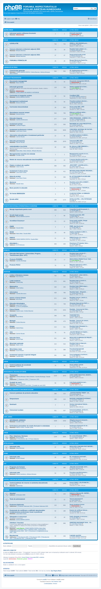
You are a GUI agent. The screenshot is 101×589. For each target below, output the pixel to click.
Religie (12, 326)
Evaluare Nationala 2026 (24, 506)
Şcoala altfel (14, 199)
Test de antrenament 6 (76, 499)
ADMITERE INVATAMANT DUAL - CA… (81, 522)
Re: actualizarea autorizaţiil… (78, 456)
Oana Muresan (20, 448)
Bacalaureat (14, 535)
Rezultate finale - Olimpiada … (79, 292)
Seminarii (13, 404)
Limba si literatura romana (19, 275)
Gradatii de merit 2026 (24, 385)
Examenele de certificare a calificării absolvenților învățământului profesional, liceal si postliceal (27, 511)
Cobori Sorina (20, 166)
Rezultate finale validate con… (79, 49)
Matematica (14, 286)
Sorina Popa (19, 339)
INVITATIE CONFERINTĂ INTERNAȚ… (81, 398)
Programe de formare (17, 467)
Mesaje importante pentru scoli (21, 209)
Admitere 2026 (22, 529)
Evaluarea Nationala (17, 505)
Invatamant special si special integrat (23, 355)
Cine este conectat (9, 550)
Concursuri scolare (16, 410)
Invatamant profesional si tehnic (21, 129)
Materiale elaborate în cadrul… (79, 264)
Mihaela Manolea (21, 50)
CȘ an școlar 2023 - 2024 (77, 106)
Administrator (20, 34)
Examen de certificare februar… (79, 510)
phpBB (44, 579)
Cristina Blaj (19, 282)
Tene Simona (19, 276)
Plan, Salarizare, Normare (19, 436)
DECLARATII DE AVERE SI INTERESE (27, 92)
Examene (6, 490)
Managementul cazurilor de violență (22, 154)
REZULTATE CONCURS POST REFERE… (82, 446)
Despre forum (8, 30)
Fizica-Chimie (14, 309)
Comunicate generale (17, 70)
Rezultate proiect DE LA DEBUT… (80, 182)
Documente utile (22, 439)
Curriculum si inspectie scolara (21, 95)
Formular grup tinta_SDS (77, 215)
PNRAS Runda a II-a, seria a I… (79, 237)
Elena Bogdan (20, 437)
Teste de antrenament (17, 499)
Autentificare (8, 543)
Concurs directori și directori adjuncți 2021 (25, 55)
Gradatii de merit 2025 (38, 385)
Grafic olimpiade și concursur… (79, 516)
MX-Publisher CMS (56, 581)
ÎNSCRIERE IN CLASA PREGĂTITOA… (81, 123)
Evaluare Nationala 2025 (40, 506)
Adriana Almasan (45, 72)
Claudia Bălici (75, 210)
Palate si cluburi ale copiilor (19, 165)
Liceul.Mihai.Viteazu (76, 437)
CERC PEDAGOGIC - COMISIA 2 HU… (81, 118)
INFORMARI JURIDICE (18, 420)
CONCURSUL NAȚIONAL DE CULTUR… (81, 129)
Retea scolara (8, 443)
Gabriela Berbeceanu (22, 119)
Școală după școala (16, 215)
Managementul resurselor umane (15, 371)
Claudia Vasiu (20, 183)
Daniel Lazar (19, 311)
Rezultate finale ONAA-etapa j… (79, 286)
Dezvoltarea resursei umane (19, 112)
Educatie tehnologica (17, 303)
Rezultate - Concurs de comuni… (79, 320)
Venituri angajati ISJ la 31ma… (79, 86)
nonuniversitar (75, 511)
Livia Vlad (74, 484)
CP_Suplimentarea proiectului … (79, 70)
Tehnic (6, 453)
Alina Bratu (19, 299)
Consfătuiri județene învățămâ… (79, 135)
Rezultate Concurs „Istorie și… (79, 297)
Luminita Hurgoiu (20, 125)
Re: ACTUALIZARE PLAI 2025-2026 (80, 176)
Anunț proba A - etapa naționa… (79, 275)
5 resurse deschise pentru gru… (79, 159)
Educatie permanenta (17, 141)
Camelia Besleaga (21, 260)
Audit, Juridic (8, 417)
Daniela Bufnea (20, 114)
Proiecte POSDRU (16, 259)
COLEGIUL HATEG (76, 400)
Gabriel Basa (19, 328)
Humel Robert (20, 350)
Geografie (13, 315)
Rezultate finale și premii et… (78, 280)
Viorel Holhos (19, 288)
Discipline (7, 271)
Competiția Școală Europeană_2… (80, 209)
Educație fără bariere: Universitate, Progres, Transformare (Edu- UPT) (25, 254)
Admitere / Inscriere (17, 523)
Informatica (14, 292)
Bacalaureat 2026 (22, 537)
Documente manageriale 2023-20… (80, 81)
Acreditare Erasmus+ (17, 221)
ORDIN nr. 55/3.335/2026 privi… (79, 43)
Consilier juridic (75, 44)
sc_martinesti (75, 458)
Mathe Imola (19, 345)
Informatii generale (16, 87)
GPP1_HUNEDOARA (77, 119)
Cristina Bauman (35, 72)
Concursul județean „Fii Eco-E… (79, 409)
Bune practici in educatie (18, 188)
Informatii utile (15, 446)
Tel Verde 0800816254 (17, 193)
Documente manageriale (18, 81)
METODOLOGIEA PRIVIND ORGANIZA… (81, 170)
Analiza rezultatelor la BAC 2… (79, 232)
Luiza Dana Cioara (21, 131)
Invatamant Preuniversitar (12, 77)
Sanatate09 (74, 177)
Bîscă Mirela (19, 316)
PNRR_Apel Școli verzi (76, 226)
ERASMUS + (14, 243)
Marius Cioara (20, 427)
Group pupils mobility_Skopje (78, 220)
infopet (73, 405)
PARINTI (30, 559)
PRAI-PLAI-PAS (15, 176)
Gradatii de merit (16, 382)
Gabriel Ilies (19, 485)
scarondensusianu (76, 411)
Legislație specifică (75, 535)
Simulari (13, 493)
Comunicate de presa (10, 67)
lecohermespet (75, 394)
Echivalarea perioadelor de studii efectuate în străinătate (30, 426)
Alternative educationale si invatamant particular (27, 135)
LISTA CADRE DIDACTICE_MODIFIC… (81, 375)
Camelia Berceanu (21, 293)
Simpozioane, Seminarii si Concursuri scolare (18, 389)
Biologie (13, 321)
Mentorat (13, 182)
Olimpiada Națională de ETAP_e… (80, 303)
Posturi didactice (33, 439)
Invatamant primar (16, 124)
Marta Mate (19, 150)
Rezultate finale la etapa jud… (78, 343)
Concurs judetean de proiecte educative (24, 393)
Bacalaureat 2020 (30, 538)
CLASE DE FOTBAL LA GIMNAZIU (80, 193)
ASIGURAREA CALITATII (18, 146)
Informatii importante (76, 33)
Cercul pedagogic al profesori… (79, 354)
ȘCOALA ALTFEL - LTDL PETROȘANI (81, 199)
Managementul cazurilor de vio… (79, 153)
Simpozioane (14, 399)
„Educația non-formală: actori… (79, 466)
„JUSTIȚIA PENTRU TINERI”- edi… (80, 392)
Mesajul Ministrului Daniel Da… (79, 60)
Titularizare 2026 (22, 379)
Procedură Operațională (77, 349)
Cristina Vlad (19, 366)
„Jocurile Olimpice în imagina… (79, 332)
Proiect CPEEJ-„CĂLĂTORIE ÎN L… (80, 482)
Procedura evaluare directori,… (79, 101)
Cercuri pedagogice (22, 306)
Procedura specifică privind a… (79, 472)
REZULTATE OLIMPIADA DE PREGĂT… (81, 337)
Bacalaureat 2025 (34, 537)
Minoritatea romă (16, 349)
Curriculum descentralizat (19, 107)
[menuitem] (17, 18)
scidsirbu (41, 557)
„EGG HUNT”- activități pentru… (79, 165)
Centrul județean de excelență (20, 365)
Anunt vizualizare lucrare (77, 504)
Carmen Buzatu (75, 108)
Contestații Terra (74, 315)
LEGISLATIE (14, 43)
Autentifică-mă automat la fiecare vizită (60, 546)
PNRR (12, 226)
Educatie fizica (15, 338)
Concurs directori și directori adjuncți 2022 (25, 49)
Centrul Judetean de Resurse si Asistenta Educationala (22, 479)
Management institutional (19, 101)
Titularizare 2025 (34, 379)
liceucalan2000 (34, 557)
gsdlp (72, 200)
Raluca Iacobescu (21, 468)
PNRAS (12, 238)
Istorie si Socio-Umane (18, 298)
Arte (11, 332)
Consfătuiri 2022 (74, 95)
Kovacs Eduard (20, 458)
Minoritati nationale (16, 343)
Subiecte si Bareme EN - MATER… (80, 493)
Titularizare (14, 375)
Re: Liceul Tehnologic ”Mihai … (79, 436)
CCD (5, 463)
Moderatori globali (22, 559)
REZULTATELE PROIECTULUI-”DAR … (81, 259)
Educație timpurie (16, 118)
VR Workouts (20, 245)
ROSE (12, 232)
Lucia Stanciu (75, 88)
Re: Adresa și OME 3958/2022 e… (79, 146)
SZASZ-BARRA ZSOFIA (23, 72)
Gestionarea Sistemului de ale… (79, 425)
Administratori (12, 559)
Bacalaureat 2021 (18, 538)
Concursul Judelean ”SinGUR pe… (80, 187)
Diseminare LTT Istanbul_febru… (79, 243)
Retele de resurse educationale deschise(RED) (26, 159)
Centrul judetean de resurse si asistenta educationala (28, 483)
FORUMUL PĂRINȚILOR (18, 60)
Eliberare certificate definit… (78, 112)
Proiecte (7, 250)
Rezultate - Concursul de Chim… (79, 309)
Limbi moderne (15, 281)
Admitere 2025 (32, 529)
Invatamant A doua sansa (19, 171)
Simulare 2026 (20, 495)
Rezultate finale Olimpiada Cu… (79, 326)
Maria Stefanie (14, 73)
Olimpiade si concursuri (18, 517)
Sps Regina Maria (56, 570)
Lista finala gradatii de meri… (78, 382)
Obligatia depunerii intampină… (79, 420)
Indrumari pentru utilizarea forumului (23, 33)
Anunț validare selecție (76, 364)
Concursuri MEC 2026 (76, 140)
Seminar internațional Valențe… (79, 404)
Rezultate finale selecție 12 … (78, 253)
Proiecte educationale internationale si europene (20, 206)
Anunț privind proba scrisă (77, 54)
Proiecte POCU (15, 265)
